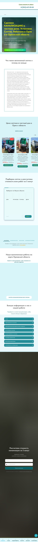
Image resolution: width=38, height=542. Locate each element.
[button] (15, 50)
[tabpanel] (19, 245)
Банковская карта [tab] (14, 240)
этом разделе (22, 244)
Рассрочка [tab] (6, 240)
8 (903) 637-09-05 (27, 7)
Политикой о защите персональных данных (25, 471)
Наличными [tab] (21, 240)
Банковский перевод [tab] (29, 240)
